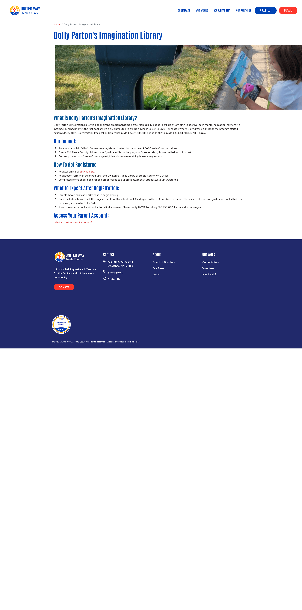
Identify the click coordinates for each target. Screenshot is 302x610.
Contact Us (113, 279)
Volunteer (265, 10)
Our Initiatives (210, 262)
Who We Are (202, 10)
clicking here (87, 171)
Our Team (159, 268)
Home (17, 15)
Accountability (222, 10)
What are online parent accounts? (73, 222)
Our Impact (184, 10)
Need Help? (209, 274)
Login (156, 274)
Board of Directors (164, 262)
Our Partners (243, 10)
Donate (288, 10)
